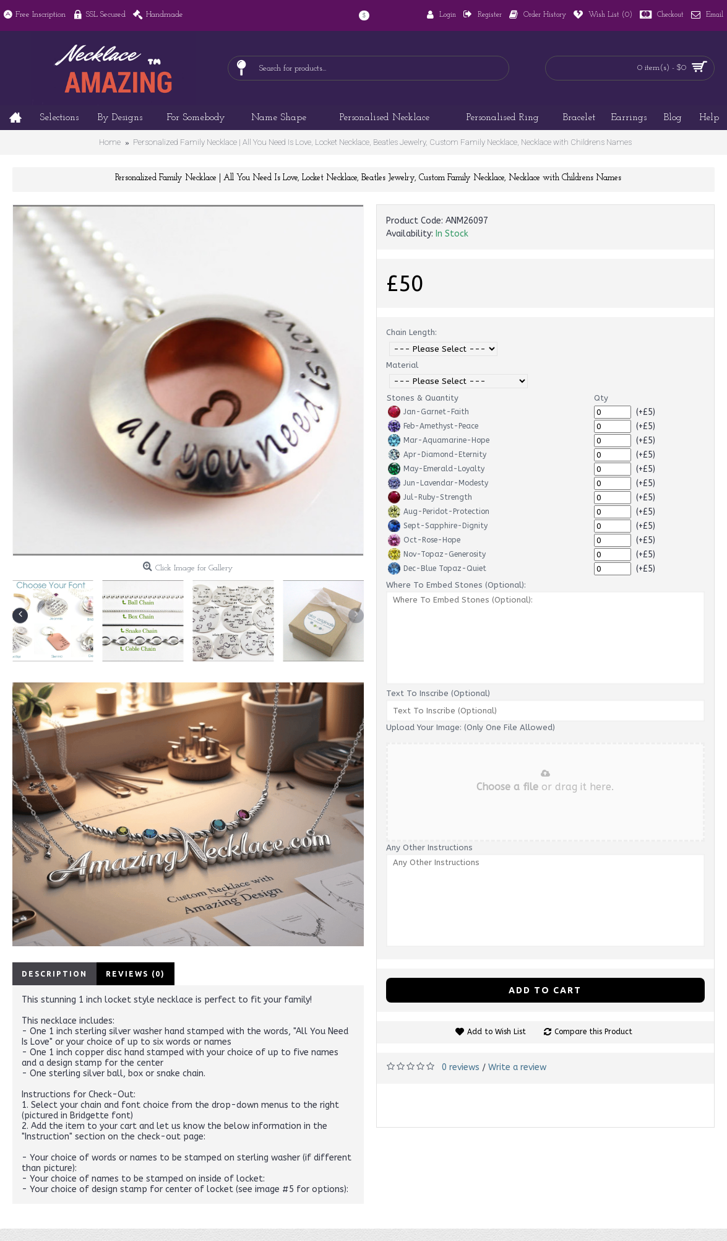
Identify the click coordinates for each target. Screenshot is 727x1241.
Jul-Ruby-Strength (430, 497)
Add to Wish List (496, 1031)
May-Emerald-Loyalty (436, 469)
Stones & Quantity (422, 398)
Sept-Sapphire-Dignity (438, 526)
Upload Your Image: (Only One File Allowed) (470, 727)
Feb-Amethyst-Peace (433, 426)
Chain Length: (411, 332)
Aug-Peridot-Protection (438, 511)
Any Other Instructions (429, 847)
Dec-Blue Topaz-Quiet (437, 568)
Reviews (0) (135, 974)
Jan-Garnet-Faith (428, 412)
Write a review (517, 1067)
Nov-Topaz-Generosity (437, 554)
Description (54, 974)
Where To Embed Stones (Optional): (456, 585)
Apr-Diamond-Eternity (437, 454)
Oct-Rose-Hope (424, 540)
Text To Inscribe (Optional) (438, 693)
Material (402, 365)
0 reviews (461, 1067)
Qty (601, 398)
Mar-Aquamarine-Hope (438, 440)
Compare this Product (593, 1031)
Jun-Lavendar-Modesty (438, 483)
